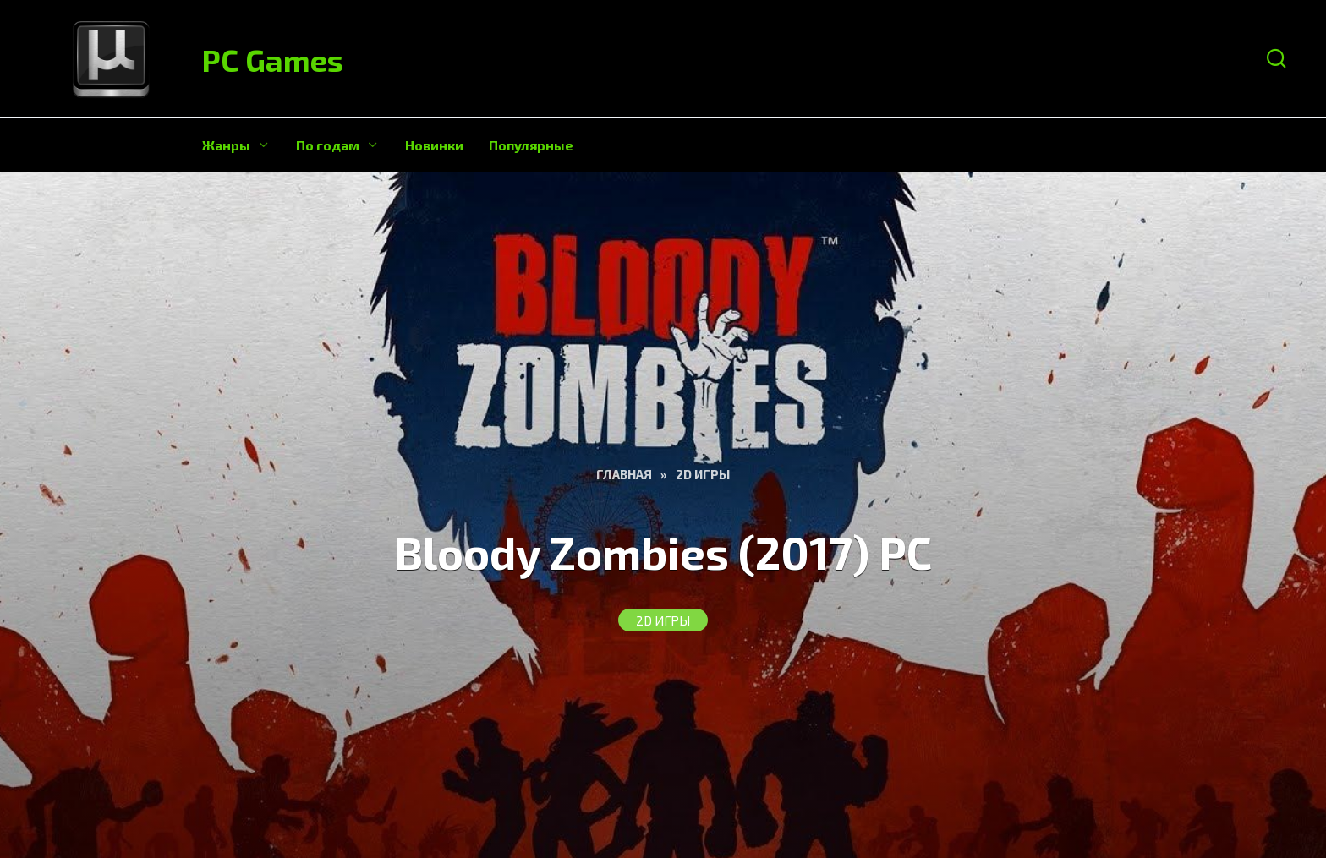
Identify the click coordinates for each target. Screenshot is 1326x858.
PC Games (272, 59)
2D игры (663, 620)
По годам (327, 145)
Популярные (531, 145)
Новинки (434, 145)
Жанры (226, 145)
